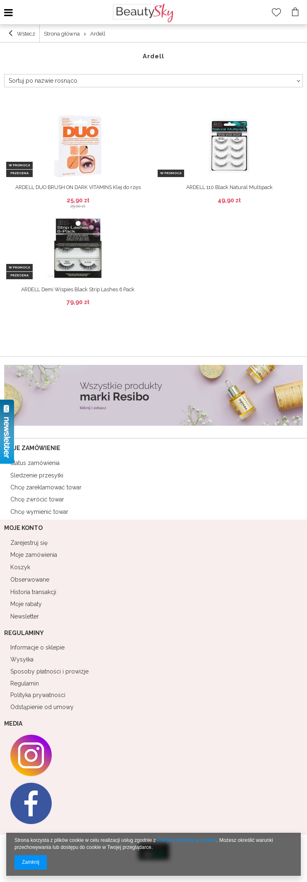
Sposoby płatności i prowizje (49, 671)
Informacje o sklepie (37, 647)
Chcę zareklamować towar (46, 487)
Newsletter (24, 616)
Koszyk (20, 567)
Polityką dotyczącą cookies (186, 840)
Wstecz (22, 33)
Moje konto (23, 528)
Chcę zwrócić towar (37, 499)
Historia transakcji (33, 592)
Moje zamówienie (32, 448)
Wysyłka (22, 659)
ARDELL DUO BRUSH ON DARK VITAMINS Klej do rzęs (78, 187)
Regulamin (24, 683)
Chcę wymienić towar (39, 511)
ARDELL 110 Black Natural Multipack (229, 187)
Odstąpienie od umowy (42, 707)
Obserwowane (29, 579)
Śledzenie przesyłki (36, 475)
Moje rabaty (26, 604)
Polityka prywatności (37, 695)
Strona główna (62, 34)
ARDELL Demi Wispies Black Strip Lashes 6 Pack (77, 289)
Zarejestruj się (29, 542)
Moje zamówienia (33, 554)
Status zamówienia (35, 463)
